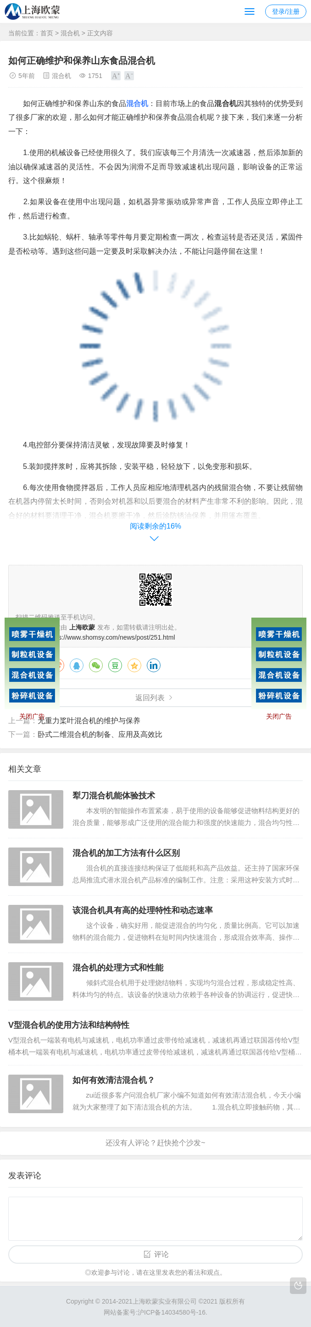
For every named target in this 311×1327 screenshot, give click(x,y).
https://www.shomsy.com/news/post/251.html (111, 637)
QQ (76, 665)
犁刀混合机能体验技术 (113, 795)
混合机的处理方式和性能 (117, 967)
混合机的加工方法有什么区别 (126, 853)
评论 (161, 1254)
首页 (46, 33)
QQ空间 (134, 665)
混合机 (70, 33)
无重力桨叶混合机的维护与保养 (89, 721)
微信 (96, 665)
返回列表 (150, 698)
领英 (154, 665)
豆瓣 (115, 665)
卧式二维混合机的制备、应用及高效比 (100, 734)
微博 (57, 665)
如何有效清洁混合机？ (113, 1080)
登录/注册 (286, 11)
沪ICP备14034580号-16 (171, 1312)
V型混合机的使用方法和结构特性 (68, 1025)
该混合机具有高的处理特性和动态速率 (142, 910)
